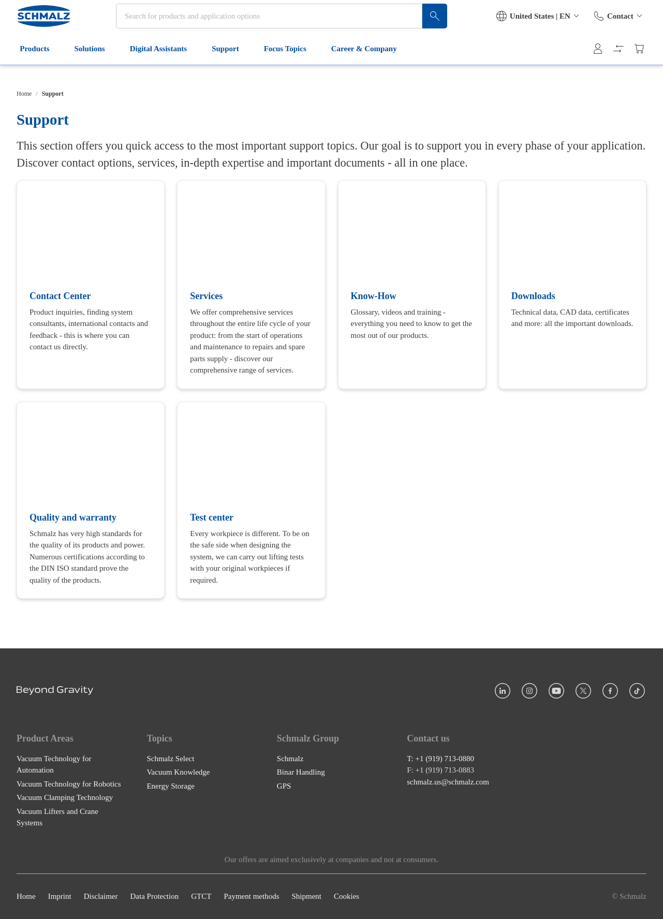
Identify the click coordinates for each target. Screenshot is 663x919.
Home (24, 93)
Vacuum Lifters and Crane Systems (57, 817)
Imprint (59, 897)
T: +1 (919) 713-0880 (440, 758)
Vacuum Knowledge (178, 772)
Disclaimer (101, 897)
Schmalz (290, 758)
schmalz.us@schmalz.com (448, 782)
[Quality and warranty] (91, 500)
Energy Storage (170, 786)
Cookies (346, 897)
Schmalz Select (170, 758)
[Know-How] (412, 284)
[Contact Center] (91, 284)
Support (231, 66)
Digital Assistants (163, 66)
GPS (284, 786)
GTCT (201, 897)
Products (40, 66)
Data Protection (154, 897)
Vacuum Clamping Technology (65, 798)
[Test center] (251, 500)
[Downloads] (572, 284)
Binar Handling (301, 772)
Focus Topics (289, 66)
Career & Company (369, 66)
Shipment (306, 897)
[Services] (251, 284)
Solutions (94, 66)
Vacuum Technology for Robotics (69, 784)
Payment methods (251, 897)
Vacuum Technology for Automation (54, 764)
